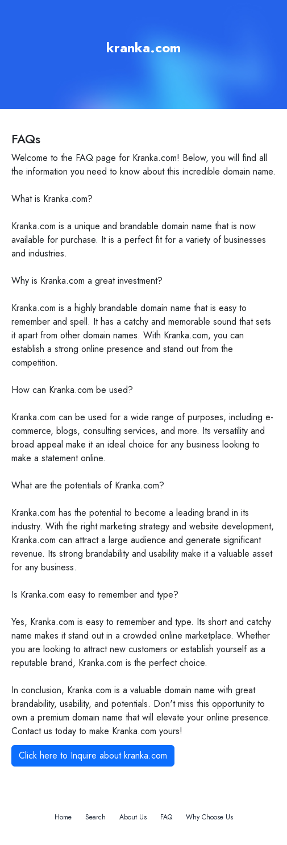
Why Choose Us (209, 817)
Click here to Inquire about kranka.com (93, 755)
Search (95, 817)
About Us (133, 817)
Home (63, 817)
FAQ (166, 817)
